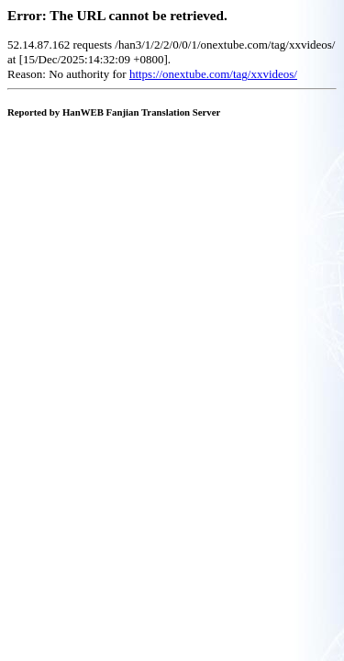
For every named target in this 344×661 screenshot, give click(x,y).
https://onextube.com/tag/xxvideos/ (213, 74)
